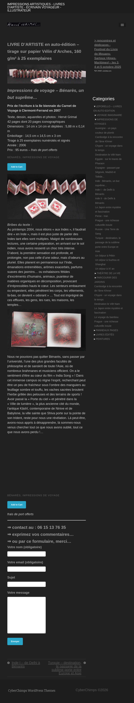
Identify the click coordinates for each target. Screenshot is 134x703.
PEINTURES (103, 339)
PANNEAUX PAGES (107, 330)
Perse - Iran (101, 216)
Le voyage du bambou (106, 317)
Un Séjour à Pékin (105, 255)
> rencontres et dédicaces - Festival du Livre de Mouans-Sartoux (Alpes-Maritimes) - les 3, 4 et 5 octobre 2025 (107, 54)
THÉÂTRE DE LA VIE (108, 273)
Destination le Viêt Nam (108, 154)
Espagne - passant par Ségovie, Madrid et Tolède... (107, 172)
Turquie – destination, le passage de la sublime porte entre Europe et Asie (64, 668)
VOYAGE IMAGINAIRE (109, 115)
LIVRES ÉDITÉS (105, 334)
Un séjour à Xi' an (104, 268)
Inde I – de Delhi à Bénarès (26, 664)
